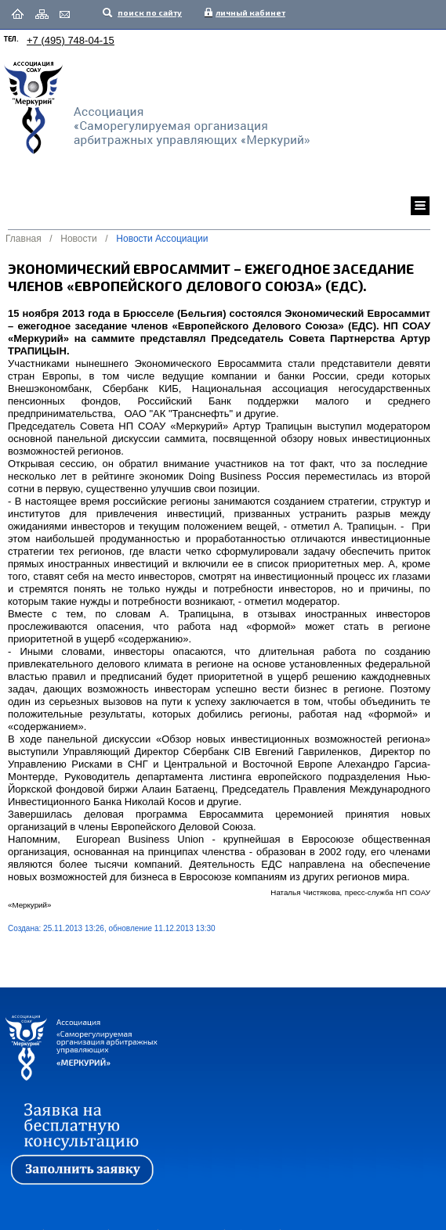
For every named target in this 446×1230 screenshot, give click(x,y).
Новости (78, 238)
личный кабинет (247, 12)
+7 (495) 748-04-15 (70, 40)
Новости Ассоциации (162, 238)
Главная (23, 238)
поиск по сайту (149, 12)
